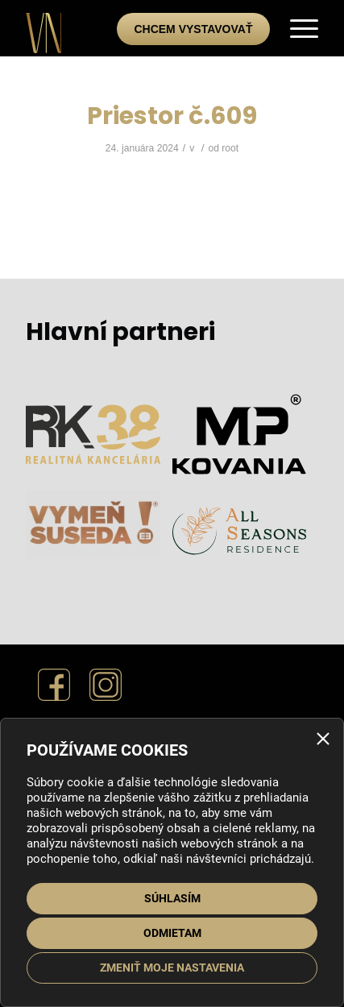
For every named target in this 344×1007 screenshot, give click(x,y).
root (230, 148)
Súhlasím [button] (172, 898)
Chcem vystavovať (193, 29)
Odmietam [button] (172, 932)
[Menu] (296, 28)
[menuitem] (296, 28)
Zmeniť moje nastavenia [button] (172, 967)
